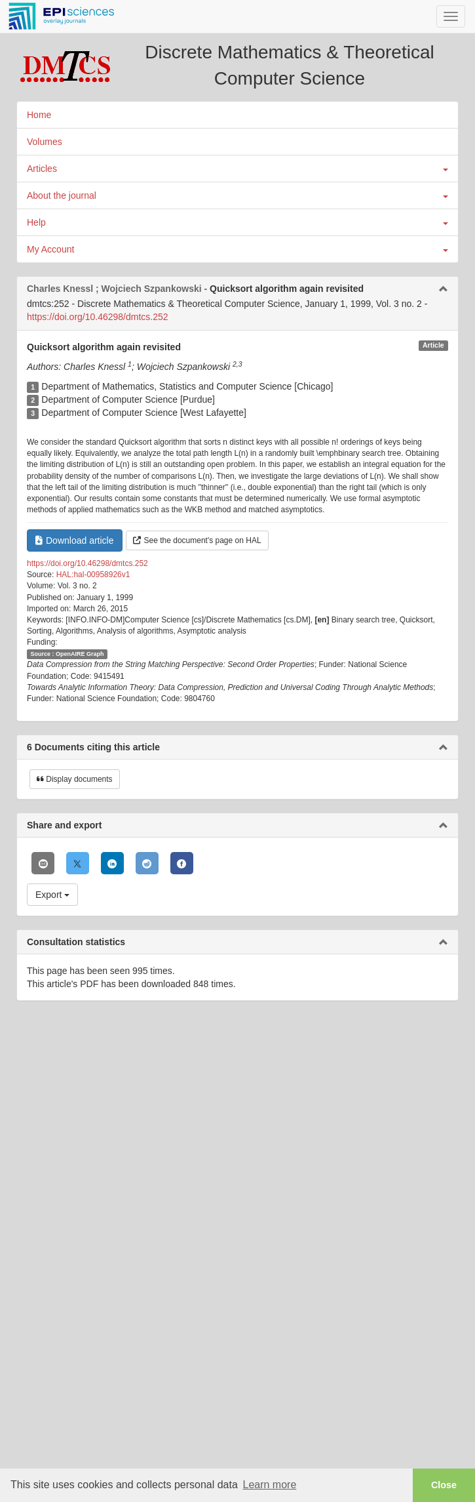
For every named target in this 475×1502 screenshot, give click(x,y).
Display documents (75, 779)
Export (52, 894)
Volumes (44, 141)
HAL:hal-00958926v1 (93, 574)
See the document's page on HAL (197, 540)
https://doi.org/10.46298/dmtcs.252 (97, 317)
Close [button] (444, 1485)
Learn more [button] (269, 1484)
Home (39, 115)
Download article (74, 540)
